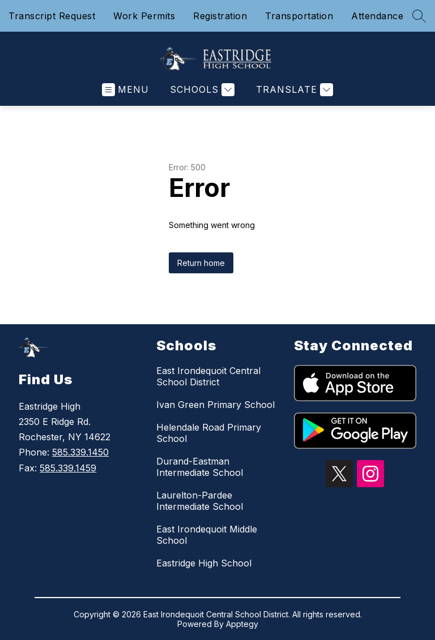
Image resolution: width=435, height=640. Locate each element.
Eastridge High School (203, 563)
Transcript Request (51, 16)
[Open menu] (125, 90)
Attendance (377, 16)
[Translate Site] (293, 90)
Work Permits (144, 16)
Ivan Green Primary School (215, 404)
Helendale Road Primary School (208, 433)
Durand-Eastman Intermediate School (199, 467)
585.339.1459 (68, 468)
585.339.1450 (80, 452)
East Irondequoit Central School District (208, 376)
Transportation (299, 16)
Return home (201, 263)
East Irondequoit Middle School (206, 534)
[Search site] (419, 16)
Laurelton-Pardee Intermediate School (199, 500)
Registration (220, 16)
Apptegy (242, 624)
